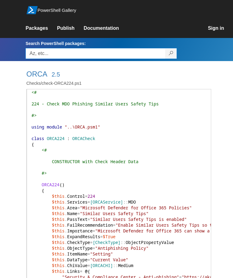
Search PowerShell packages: (55, 43)
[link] (41, 28)
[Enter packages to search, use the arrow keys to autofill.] (95, 53)
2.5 (56, 74)
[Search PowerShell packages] (171, 53)
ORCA (36, 74)
